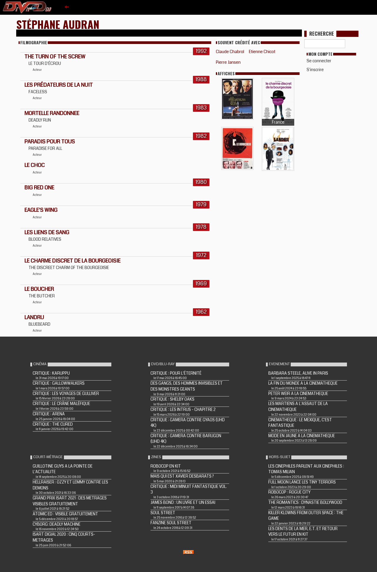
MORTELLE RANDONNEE (51, 113)
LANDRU (34, 317)
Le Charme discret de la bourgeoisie (72, 261)
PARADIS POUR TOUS (49, 141)
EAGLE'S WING (40, 210)
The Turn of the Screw (54, 56)
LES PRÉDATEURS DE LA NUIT (58, 85)
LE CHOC (34, 165)
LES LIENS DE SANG (46, 232)
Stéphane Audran (57, 24)
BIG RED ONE (39, 187)
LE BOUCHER (39, 289)
